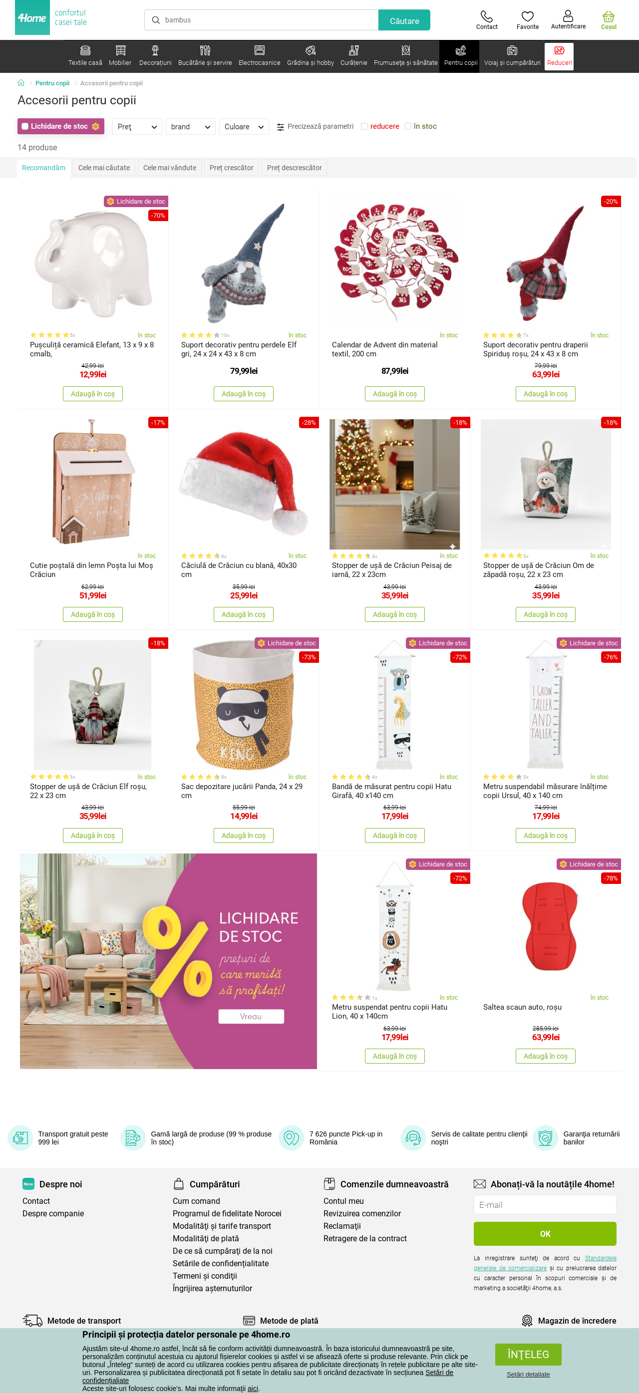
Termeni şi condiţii (205, 1276)
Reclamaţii (342, 1226)
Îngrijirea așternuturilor (212, 1288)
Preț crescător (232, 168)
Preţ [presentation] (124, 126)
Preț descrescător (294, 168)
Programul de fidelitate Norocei (227, 1213)
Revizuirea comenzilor (362, 1213)
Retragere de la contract (365, 1238)
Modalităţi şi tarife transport (222, 1226)
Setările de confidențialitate (221, 1263)
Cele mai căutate (104, 168)
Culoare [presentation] (237, 126)
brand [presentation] (180, 126)
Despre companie (53, 1213)
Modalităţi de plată (206, 1238)
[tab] (137, 126)
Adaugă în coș (93, 394)
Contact (36, 1201)
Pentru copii (52, 83)
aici (253, 1389)
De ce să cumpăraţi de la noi (223, 1251)
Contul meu (343, 1201)
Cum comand (196, 1201)
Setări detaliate (528, 1374)
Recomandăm (43, 168)
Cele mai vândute (169, 168)
